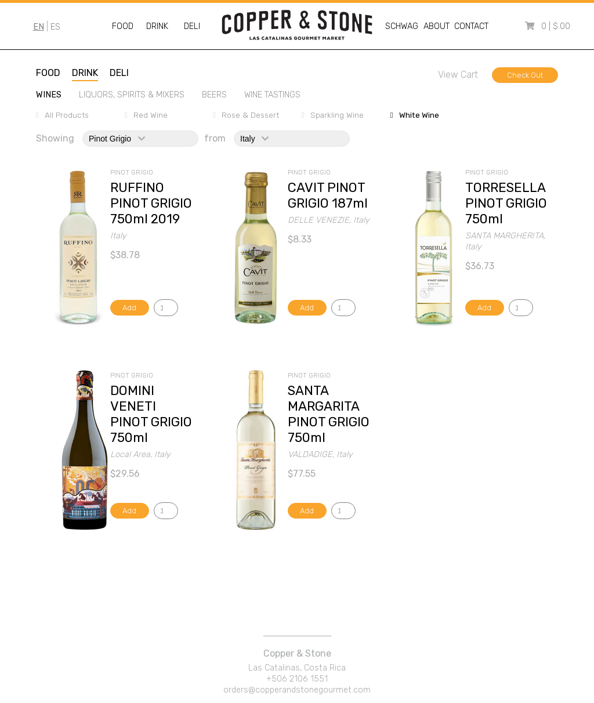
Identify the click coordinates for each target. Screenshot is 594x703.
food (48, 72)
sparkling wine (337, 114)
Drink (157, 26)
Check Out (525, 75)
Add (129, 307)
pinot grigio (117, 138)
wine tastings (272, 95)
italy (254, 138)
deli (119, 72)
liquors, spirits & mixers (131, 95)
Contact (471, 26)
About (436, 26)
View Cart (458, 74)
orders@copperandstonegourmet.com (297, 690)
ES (55, 27)
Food (122, 26)
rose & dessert (250, 114)
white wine (419, 114)
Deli (192, 26)
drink (85, 72)
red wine (150, 114)
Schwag (401, 26)
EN (38, 27)
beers (214, 95)
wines (48, 95)
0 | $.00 (555, 26)
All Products (67, 114)
